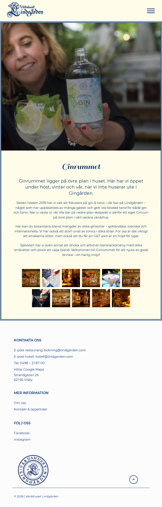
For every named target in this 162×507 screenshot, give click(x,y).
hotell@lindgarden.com (54, 356)
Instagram (22, 439)
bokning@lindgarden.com (65, 350)
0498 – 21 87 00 (32, 363)
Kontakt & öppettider (30, 409)
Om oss (20, 403)
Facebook (21, 433)
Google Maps (33, 369)
